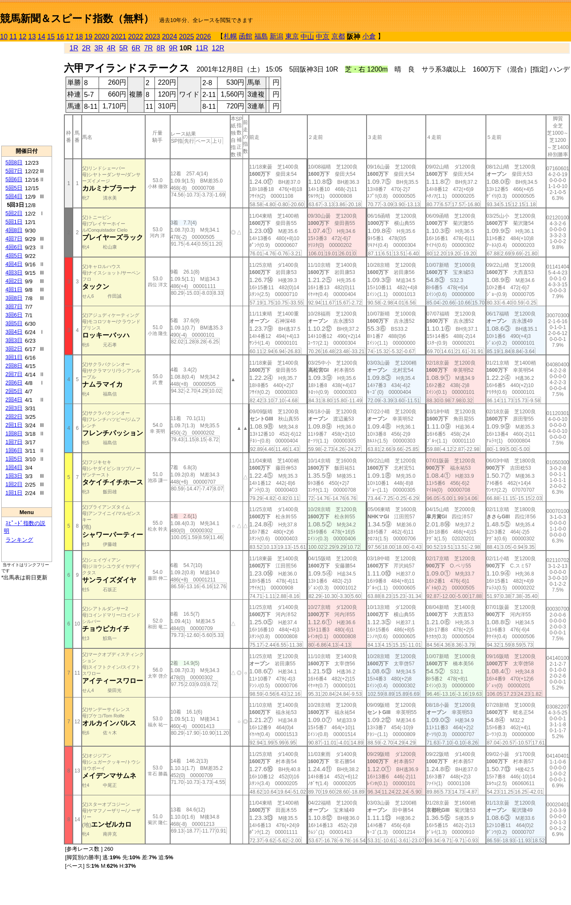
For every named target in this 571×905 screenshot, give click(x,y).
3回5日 (14, 323)
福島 (261, 36)
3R (98, 48)
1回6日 (14, 450)
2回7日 (14, 374)
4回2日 (14, 281)
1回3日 (14, 476)
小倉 (369, 36)
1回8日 (14, 433)
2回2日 (14, 416)
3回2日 (14, 349)
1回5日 (14, 459)
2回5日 (14, 391)
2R (86, 48)
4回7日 (14, 238)
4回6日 (14, 247)
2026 (203, 36)
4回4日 (14, 264)
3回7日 (14, 306)
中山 (307, 36)
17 (70, 36)
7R (148, 48)
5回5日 (14, 188)
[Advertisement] (26, 93)
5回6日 (14, 179)
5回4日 (14, 196)
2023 (152, 36)
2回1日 (14, 425)
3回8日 (14, 298)
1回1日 (14, 493)
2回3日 (14, 408)
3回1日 (14, 357)
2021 (119, 36)
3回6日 (14, 315)
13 (32, 36)
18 (79, 36)
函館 (245, 36)
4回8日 (14, 230)
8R (161, 48)
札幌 (230, 36)
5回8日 (14, 162)
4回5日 (14, 255)
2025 (186, 36)
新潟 (276, 36)
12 (23, 36)
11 (13, 36)
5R (123, 48)
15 (51, 36)
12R (218, 48)
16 (60, 36)
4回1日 (14, 289)
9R (173, 48)
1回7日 (14, 442)
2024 (169, 36)
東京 (292, 36)
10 (4, 36)
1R (73, 48)
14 (41, 36)
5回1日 (14, 222)
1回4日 (14, 467)
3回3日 (14, 340)
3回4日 (14, 332)
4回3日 (14, 272)
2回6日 (14, 382)
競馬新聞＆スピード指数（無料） (77, 18)
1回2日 (14, 484)
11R (202, 48)
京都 (338, 36)
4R (111, 48)
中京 (322, 36)
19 (88, 36)
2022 (135, 36)
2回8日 (14, 366)
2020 (102, 36)
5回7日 (14, 171)
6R (136, 48)
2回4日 (14, 399)
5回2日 (14, 213)
